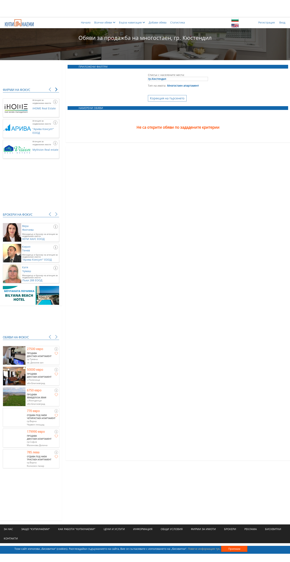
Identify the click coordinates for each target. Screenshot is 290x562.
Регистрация (266, 22)
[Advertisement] (145, 8)
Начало (85, 22)
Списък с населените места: (166, 75)
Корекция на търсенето (167, 98)
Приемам (234, 549)
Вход (282, 22)
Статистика (177, 22)
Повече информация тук (204, 549)
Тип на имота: (157, 85)
